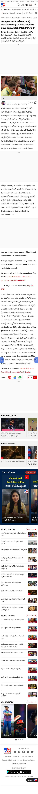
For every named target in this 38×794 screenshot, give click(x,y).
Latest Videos (8, 615)
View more (30, 472)
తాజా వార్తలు (7, 9)
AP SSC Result (28, 13)
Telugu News (5, 17)
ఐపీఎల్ (32, 9)
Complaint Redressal (9, 760)
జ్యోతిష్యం (19, 13)
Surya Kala (9, 102)
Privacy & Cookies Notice (26, 760)
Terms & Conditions (19, 763)
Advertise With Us (27, 756)
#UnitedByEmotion (24, 277)
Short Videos (8, 472)
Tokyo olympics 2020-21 (29, 17)
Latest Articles (8, 529)
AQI (26, 5)
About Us (16, 756)
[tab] (16, 739)
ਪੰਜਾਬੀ (32, 1)
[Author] (3, 103)
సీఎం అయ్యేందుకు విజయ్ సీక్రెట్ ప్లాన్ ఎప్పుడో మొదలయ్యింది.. (14, 518)
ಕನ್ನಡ (12, 1)
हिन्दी (8, 1)
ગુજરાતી (22, 1)
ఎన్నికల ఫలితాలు (16, 9)
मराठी (17, 1)
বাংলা (27, 1)
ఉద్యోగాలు (5, 13)
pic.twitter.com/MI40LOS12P (13, 280)
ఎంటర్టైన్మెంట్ (25, 9)
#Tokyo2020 (10, 277)
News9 (3, 1)
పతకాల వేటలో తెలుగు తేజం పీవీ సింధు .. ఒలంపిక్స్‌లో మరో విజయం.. (17, 370)
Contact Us (7, 756)
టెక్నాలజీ (12, 13)
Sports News (15, 17)
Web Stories (7, 702)
